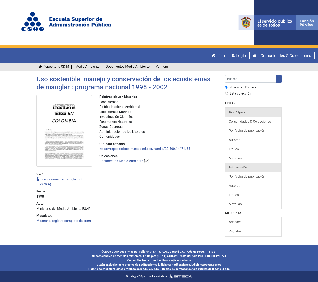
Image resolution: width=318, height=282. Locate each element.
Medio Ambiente (87, 67)
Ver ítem (162, 67)
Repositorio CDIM (54, 67)
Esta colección (238, 93)
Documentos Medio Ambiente (128, 67)
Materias (235, 158)
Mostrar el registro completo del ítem (63, 221)
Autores (234, 140)
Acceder (235, 222)
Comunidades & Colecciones (250, 122)
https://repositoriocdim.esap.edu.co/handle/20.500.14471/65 (144, 149)
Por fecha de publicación (247, 131)
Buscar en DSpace (240, 87)
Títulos (234, 149)
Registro (235, 231)
